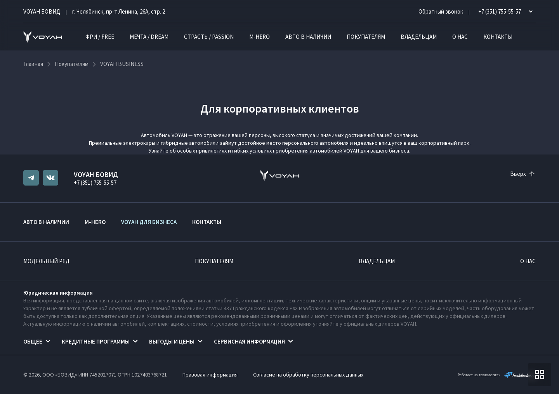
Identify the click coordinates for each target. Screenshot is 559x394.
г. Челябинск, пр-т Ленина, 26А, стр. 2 (118, 11)
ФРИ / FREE (99, 36)
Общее (32, 341)
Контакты (497, 36)
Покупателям (366, 36)
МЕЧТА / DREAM (149, 36)
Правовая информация (210, 374)
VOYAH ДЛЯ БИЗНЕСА (149, 222)
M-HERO (259, 36)
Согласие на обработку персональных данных (308, 374)
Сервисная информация (249, 341)
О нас (460, 36)
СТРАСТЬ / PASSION (209, 36)
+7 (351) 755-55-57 (95, 182)
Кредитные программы (96, 341)
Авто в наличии (308, 36)
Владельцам (419, 36)
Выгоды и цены (171, 341)
